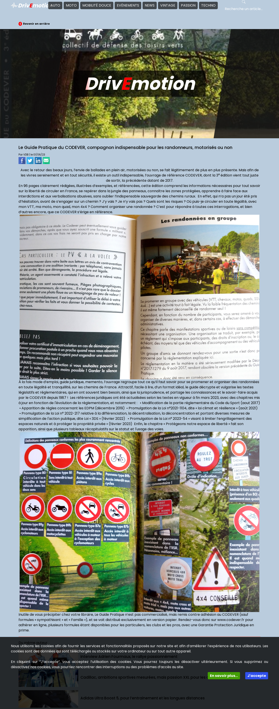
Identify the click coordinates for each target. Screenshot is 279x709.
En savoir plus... (224, 675)
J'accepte (256, 675)
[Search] (245, 8)
